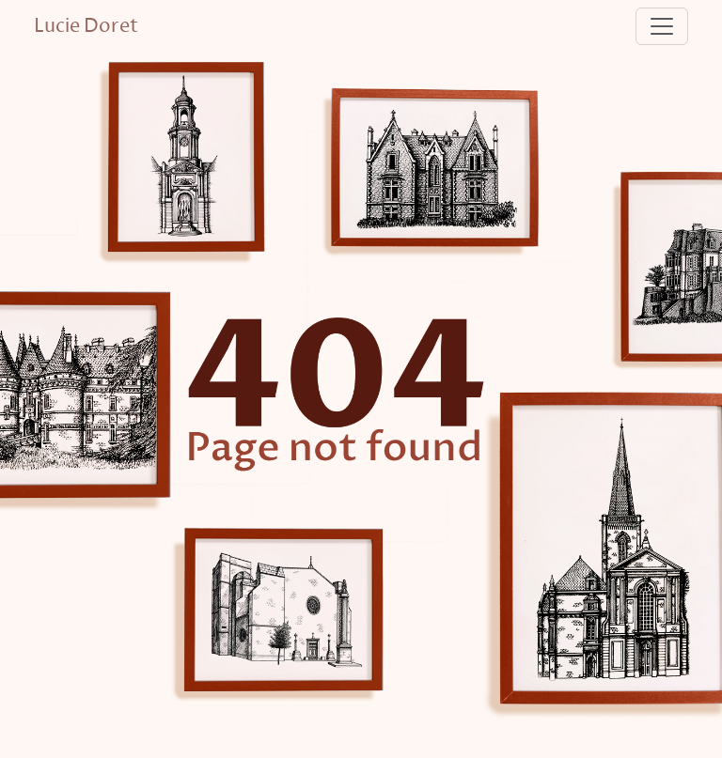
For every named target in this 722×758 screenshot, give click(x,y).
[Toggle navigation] (662, 26)
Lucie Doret (86, 26)
